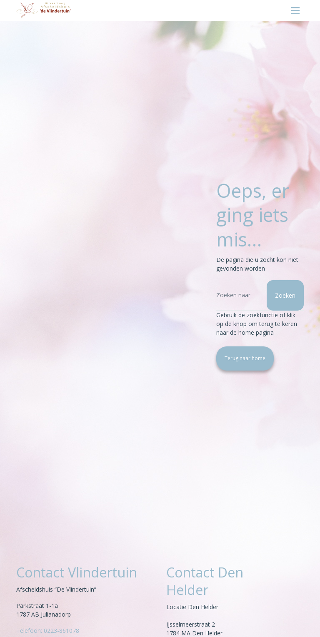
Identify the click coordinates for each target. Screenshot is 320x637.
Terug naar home (245, 358)
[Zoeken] (260, 295)
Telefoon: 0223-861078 (47, 631)
